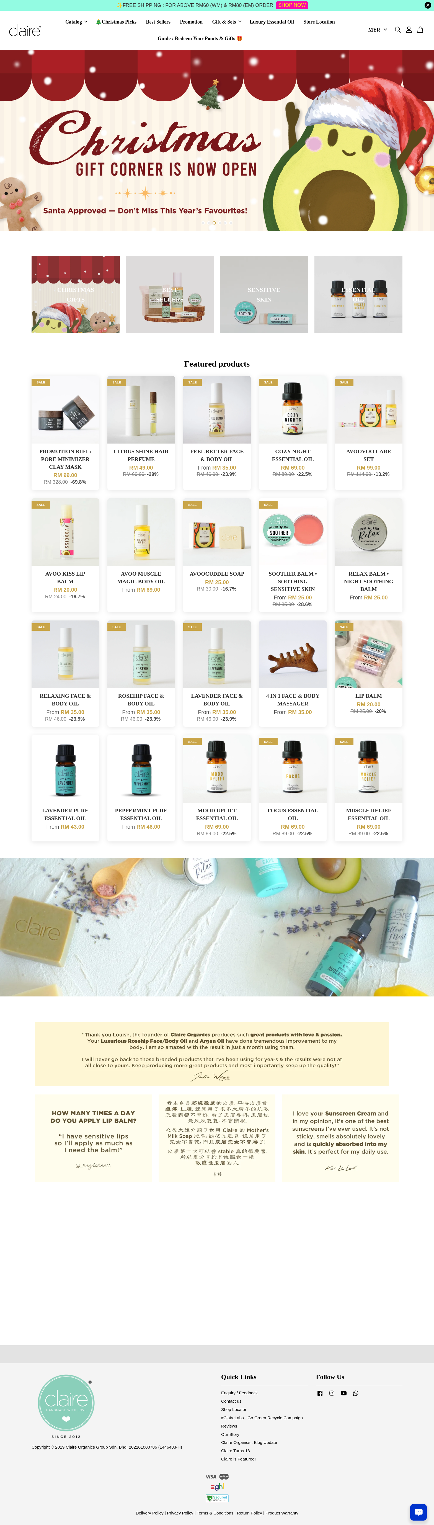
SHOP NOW (292, 5)
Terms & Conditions (215, 1513)
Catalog (76, 22)
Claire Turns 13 (235, 1450)
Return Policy (249, 1513)
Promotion (191, 22)
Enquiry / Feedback (239, 1392)
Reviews (229, 1426)
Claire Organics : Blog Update (249, 1442)
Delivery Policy (149, 1513)
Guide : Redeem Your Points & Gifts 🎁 (200, 38)
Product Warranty (281, 1513)
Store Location (319, 22)
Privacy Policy (180, 1513)
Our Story (230, 1434)
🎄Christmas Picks (115, 22)
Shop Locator (233, 1409)
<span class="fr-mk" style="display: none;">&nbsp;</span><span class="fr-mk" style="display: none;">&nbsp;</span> (217, 1255)
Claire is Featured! (238, 1459)
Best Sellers (158, 22)
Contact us (231, 1401)
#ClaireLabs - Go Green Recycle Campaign (262, 1417)
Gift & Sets (227, 22)
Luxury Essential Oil (272, 22)
